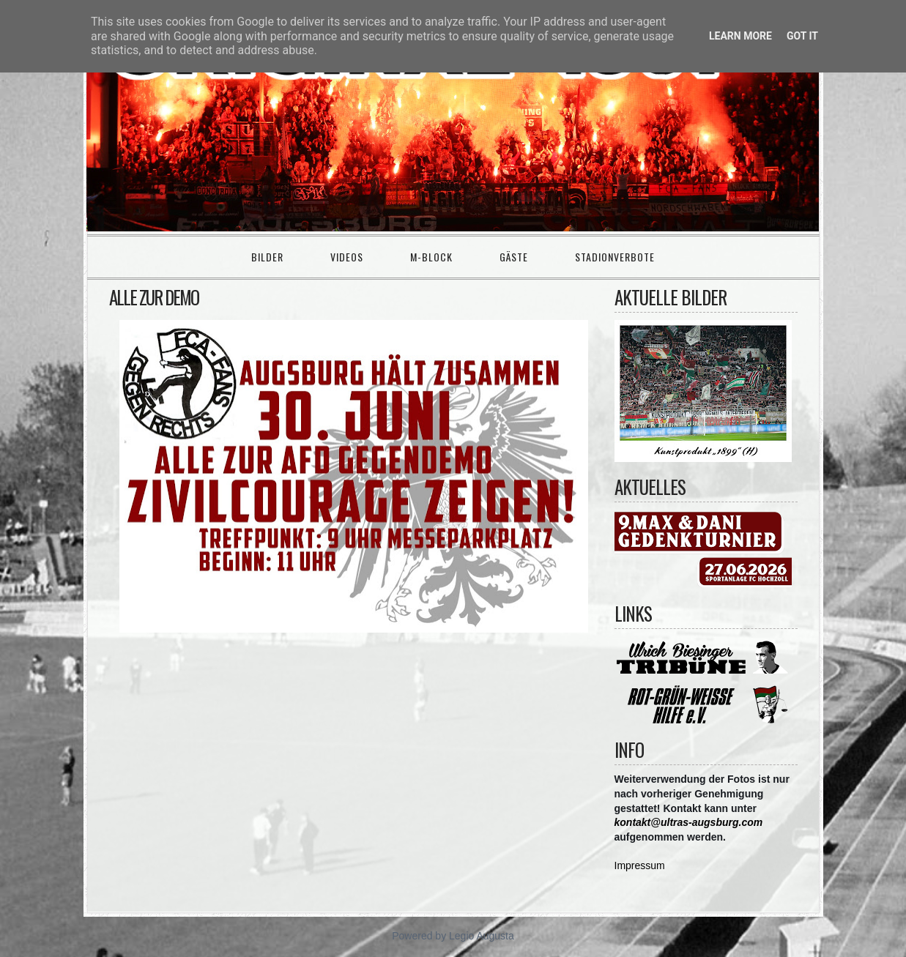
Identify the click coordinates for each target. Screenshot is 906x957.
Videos (346, 256)
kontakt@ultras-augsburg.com (688, 822)
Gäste (514, 256)
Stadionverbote (615, 256)
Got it (802, 36)
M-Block (431, 256)
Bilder (267, 256)
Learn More (740, 36)
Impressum (639, 865)
